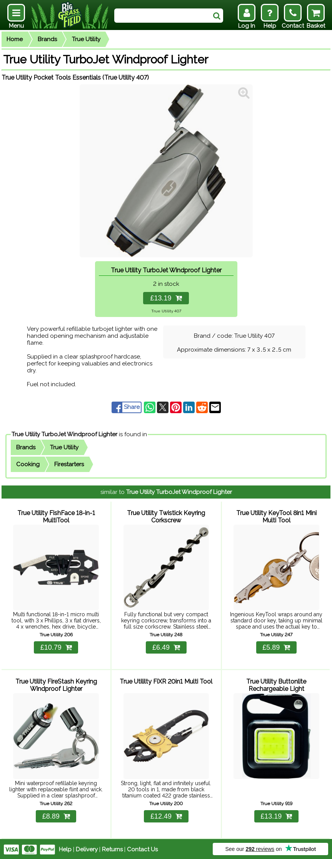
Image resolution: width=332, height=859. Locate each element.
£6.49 (166, 647)
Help (65, 848)
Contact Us (142, 848)
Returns (112, 848)
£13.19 (166, 298)
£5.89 (276, 647)
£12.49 (166, 815)
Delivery (87, 848)
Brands (47, 39)
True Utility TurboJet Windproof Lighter (64, 434)
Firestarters (69, 464)
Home (15, 39)
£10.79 (56, 647)
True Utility (86, 39)
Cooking (28, 464)
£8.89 (56, 815)
